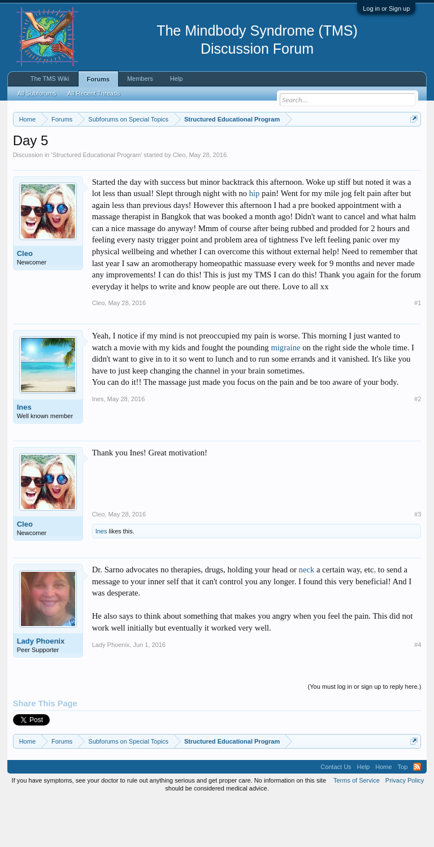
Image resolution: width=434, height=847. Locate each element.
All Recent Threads (93, 93)
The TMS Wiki (50, 78)
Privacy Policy (404, 826)
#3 (417, 561)
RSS (417, 813)
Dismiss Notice (411, 145)
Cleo (179, 201)
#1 (417, 349)
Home (383, 813)
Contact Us (335, 813)
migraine (285, 393)
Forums (98, 79)
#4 (417, 691)
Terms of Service (356, 826)
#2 (417, 445)
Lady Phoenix (41, 688)
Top (403, 813)
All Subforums (37, 93)
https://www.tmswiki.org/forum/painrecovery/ (174, 158)
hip (254, 240)
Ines (24, 454)
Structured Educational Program (97, 201)
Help (176, 78)
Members (140, 78)
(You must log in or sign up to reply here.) (365, 733)
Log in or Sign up (386, 8)
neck (307, 616)
